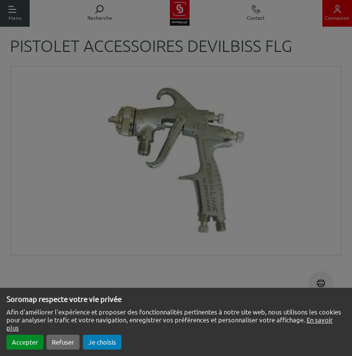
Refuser (63, 342)
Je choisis (102, 342)
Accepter (25, 342)
